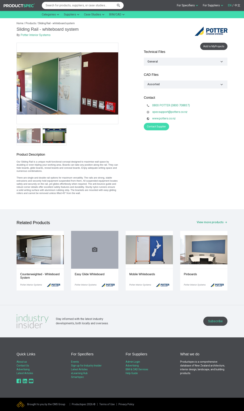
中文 (237, 5)
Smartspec (77, 377)
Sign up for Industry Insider (86, 365)
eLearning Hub (79, 373)
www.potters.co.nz (164, 118)
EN (229, 5)
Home (20, 23)
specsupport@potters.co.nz (169, 112)
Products (31, 23)
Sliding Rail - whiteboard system (56, 23)
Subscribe (215, 321)
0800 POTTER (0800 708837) (171, 105)
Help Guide (132, 373)
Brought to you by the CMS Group (46, 404)
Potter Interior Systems (36, 35)
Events (75, 361)
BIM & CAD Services (137, 369)
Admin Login (133, 361)
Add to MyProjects (213, 46)
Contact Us (23, 365)
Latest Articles (25, 373)
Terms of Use (107, 404)
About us (22, 361)
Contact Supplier (156, 126)
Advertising (23, 369)
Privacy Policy (126, 404)
